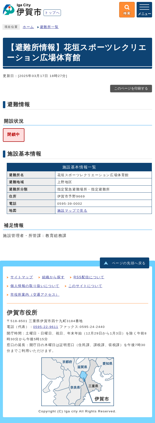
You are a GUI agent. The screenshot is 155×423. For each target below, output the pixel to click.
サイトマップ (21, 277)
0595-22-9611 (45, 327)
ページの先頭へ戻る (129, 263)
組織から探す (53, 277)
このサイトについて (85, 286)
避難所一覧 (49, 27)
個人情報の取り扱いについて (34, 286)
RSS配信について (89, 277)
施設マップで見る (72, 210)
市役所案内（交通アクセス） (34, 294)
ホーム (28, 27)
